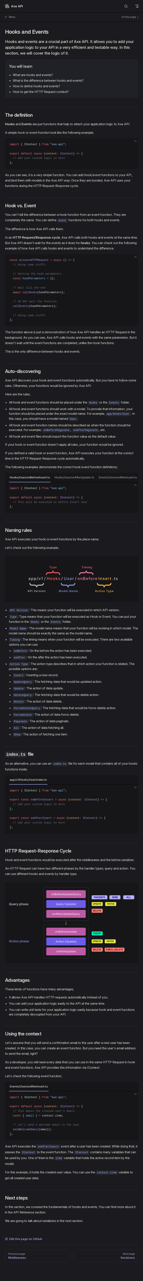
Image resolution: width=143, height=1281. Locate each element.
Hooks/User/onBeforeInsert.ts (30, 477)
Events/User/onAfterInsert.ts (118, 477)
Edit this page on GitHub (23, 1239)
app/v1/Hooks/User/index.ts (28, 779)
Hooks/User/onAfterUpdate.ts (74, 477)
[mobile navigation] (136, 6)
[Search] (126, 6)
